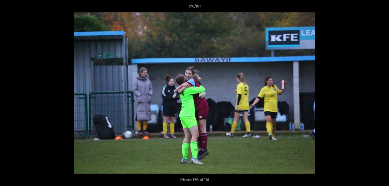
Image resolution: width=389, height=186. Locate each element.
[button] (380, 7)
